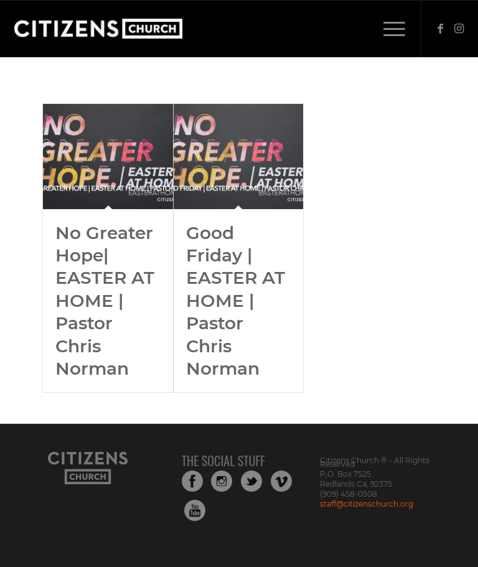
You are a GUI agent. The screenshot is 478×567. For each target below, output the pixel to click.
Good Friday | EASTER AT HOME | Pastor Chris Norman (235, 300)
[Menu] (388, 29)
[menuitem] (388, 29)
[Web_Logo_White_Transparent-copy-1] (132, 29)
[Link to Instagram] (459, 28)
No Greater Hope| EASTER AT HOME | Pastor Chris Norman (104, 300)
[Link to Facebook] (440, 28)
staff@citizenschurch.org (366, 503)
